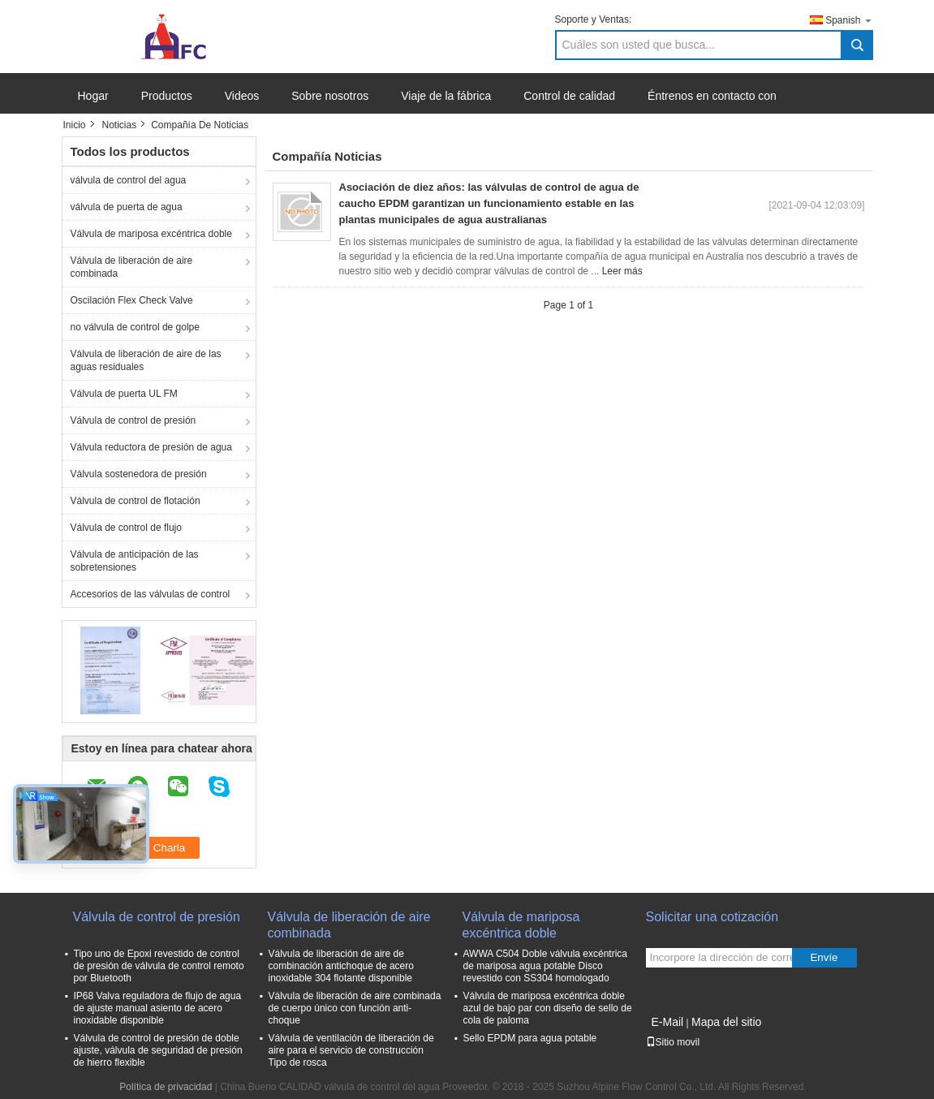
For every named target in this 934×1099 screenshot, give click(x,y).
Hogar (93, 95)
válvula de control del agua (129, 180)
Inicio (74, 125)
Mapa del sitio (726, 1021)
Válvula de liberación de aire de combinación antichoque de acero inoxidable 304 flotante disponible (341, 966)
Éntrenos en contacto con (712, 95)
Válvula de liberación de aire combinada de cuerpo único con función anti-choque (355, 1008)
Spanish (848, 20)
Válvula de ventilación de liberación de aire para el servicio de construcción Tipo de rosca (351, 1050)
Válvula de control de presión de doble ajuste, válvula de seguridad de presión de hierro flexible (158, 1050)
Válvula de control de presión (133, 420)
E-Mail (668, 1021)
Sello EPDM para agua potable (530, 1038)
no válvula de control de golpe (135, 327)
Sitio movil (673, 1042)
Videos (242, 95)
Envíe (823, 957)
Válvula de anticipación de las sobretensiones (135, 561)
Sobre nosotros (329, 95)
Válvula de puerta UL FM (124, 393)
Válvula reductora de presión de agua (151, 447)
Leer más (622, 271)
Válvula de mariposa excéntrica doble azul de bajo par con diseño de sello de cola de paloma (547, 1008)
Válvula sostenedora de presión (139, 474)
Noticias (119, 125)
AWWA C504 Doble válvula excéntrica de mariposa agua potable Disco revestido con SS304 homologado (545, 966)
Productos (166, 95)
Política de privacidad (165, 1087)
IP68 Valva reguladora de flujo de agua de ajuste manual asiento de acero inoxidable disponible (158, 1008)
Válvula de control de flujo (126, 527)
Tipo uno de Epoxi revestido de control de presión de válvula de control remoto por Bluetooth (159, 966)
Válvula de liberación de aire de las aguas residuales (146, 360)
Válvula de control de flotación (135, 500)
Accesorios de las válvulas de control (150, 594)
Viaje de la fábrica (446, 95)
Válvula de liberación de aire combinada (132, 267)
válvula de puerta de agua (127, 207)
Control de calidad (569, 95)
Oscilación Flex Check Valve (132, 300)
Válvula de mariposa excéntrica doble (151, 233)
